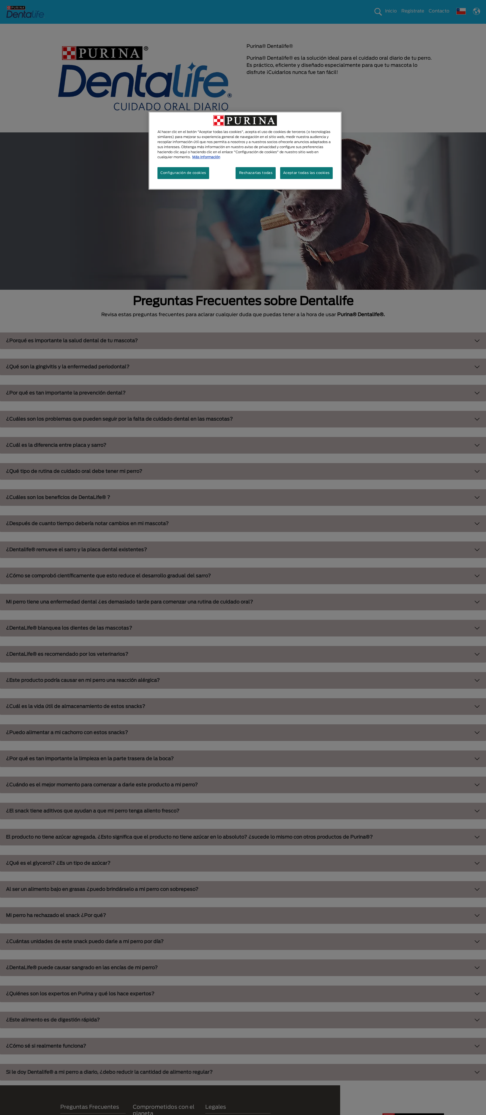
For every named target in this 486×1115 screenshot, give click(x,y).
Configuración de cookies (183, 173)
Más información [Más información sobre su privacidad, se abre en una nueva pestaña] (206, 157)
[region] (245, 151)
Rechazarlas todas (256, 173)
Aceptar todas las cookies (306, 173)
